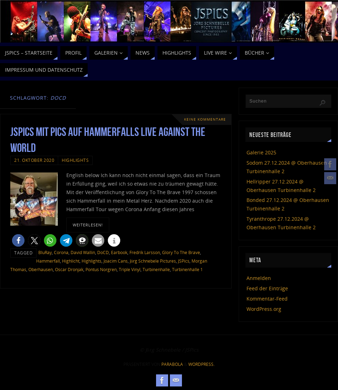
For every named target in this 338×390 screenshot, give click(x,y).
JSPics (183, 261)
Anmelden (258, 278)
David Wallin (83, 252)
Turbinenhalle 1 (187, 269)
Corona (61, 252)
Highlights (75, 160)
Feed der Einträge (267, 288)
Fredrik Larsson (144, 252)
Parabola (172, 364)
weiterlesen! (88, 224)
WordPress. (201, 364)
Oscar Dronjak (69, 269)
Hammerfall (48, 261)
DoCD (103, 252)
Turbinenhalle (156, 269)
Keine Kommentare (205, 119)
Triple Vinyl (129, 269)
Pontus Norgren (101, 269)
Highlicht (70, 261)
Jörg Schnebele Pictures (153, 261)
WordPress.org (263, 309)
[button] (18, 240)
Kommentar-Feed (267, 298)
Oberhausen (40, 269)
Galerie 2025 (261, 152)
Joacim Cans (116, 261)
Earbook (119, 252)
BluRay (45, 252)
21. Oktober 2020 (34, 160)
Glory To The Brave (181, 252)
